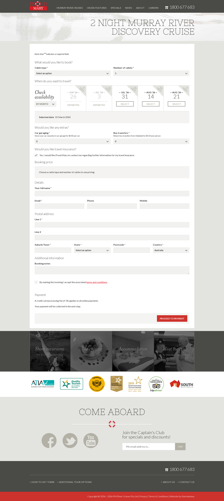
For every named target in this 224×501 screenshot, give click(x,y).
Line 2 (38, 232)
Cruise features (97, 7)
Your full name (42, 188)
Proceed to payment (172, 318)
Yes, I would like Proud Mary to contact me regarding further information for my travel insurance (86, 155)
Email (38, 200)
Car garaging (42, 132)
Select (125, 104)
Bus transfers (121, 132)
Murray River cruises (70, 7)
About (140, 7)
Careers (154, 7)
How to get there (43, 482)
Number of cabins (123, 67)
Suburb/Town (42, 244)
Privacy (143, 496)
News (128, 7)
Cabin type (41, 67)
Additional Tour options (75, 482)
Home (53, 6)
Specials (116, 7)
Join (180, 446)
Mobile (143, 200)
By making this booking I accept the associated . (73, 282)
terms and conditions (96, 282)
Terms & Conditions (158, 496)
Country (157, 244)
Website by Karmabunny (182, 496)
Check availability (44, 94)
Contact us (186, 482)
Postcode (118, 244)
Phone (90, 200)
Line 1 (38, 219)
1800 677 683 (182, 7)
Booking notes (42, 263)
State (77, 244)
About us (169, 482)
